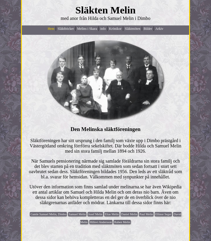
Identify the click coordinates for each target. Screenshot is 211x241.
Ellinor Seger (163, 214)
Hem (51, 29)
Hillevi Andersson (101, 222)
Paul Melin (146, 214)
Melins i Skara (87, 29)
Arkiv (159, 29)
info (103, 29)
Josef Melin (95, 214)
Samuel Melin (77, 214)
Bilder (148, 29)
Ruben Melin (122, 222)
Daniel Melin (129, 214)
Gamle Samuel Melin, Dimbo (48, 214)
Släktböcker (65, 29)
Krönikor (115, 29)
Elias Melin (112, 214)
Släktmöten (132, 29)
